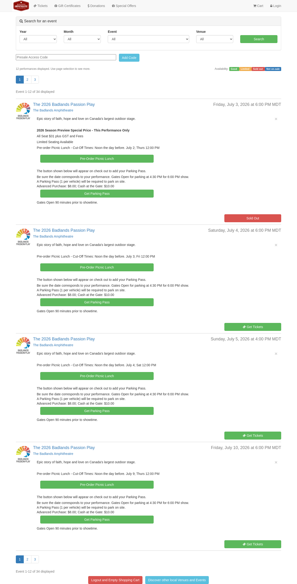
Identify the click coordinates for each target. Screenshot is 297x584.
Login (275, 6)
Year (23, 32)
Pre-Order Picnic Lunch (97, 159)
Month (69, 32)
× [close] (276, 118)
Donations (96, 6)
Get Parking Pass (97, 193)
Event (112, 32)
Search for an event (38, 21)
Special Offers (124, 6)
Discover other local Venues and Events (177, 580)
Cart (258, 6)
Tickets (40, 6)
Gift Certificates (67, 6)
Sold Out (252, 218)
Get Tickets (253, 327)
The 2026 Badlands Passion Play (64, 104)
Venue (201, 32)
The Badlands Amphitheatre (53, 110)
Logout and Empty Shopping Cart (115, 580)
